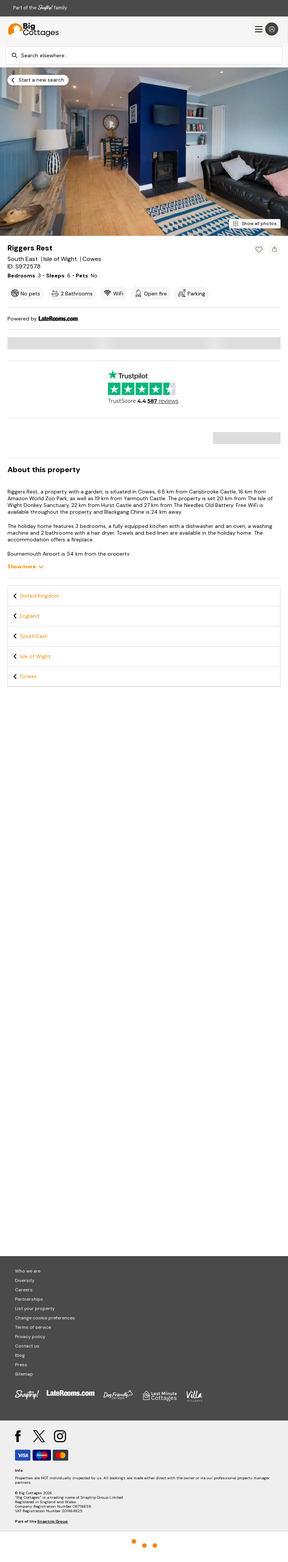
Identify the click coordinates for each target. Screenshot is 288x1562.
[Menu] (266, 29)
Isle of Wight (35, 656)
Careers (24, 1290)
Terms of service (33, 1327)
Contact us (27, 1346)
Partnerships (29, 1299)
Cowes (28, 676)
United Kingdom (39, 595)
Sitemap (24, 1374)
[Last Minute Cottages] (30, 29)
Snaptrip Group (52, 1521)
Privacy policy (30, 1337)
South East (33, 636)
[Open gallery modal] (144, 151)
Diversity (24, 1280)
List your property (35, 1309)
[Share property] (274, 249)
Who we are (27, 1271)
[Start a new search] (38, 80)
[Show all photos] (254, 223)
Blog (20, 1355)
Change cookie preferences (45, 1318)
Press (21, 1365)
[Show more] (26, 566)
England (29, 616)
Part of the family (40, 7)
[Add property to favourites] (259, 249)
